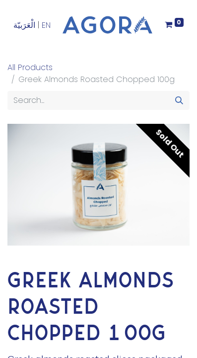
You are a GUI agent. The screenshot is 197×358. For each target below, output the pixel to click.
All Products (30, 67)
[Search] (179, 100)
